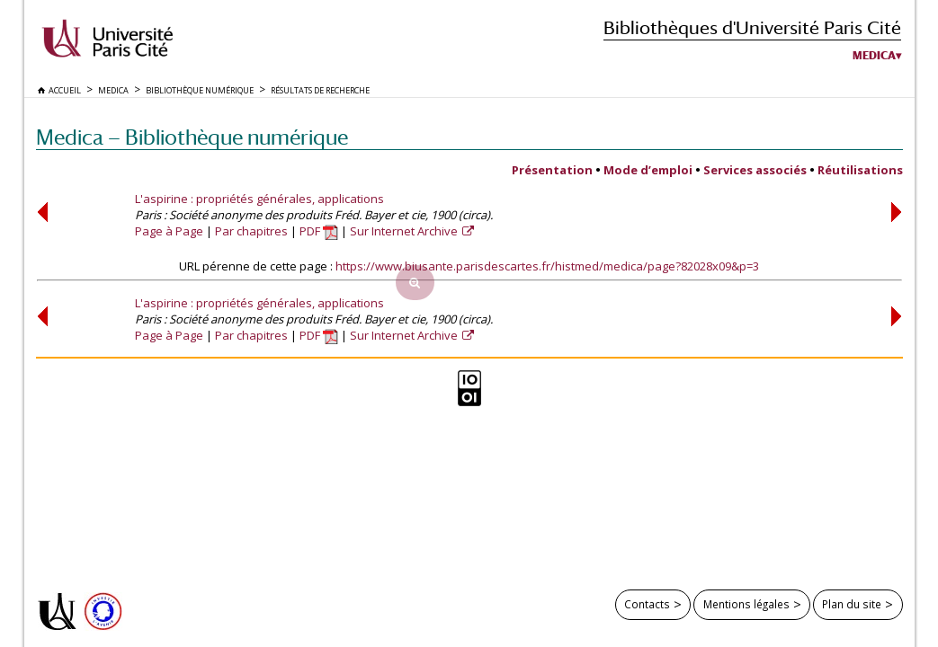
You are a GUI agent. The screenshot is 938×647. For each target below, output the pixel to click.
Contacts (647, 604)
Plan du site (851, 604)
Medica (874, 55)
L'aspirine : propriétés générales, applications (259, 199)
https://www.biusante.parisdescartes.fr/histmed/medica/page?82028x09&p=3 (547, 266)
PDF (318, 231)
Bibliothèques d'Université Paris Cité (752, 27)
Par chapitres (251, 231)
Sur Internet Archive (405, 231)
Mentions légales (746, 604)
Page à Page (169, 231)
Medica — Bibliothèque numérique (192, 137)
